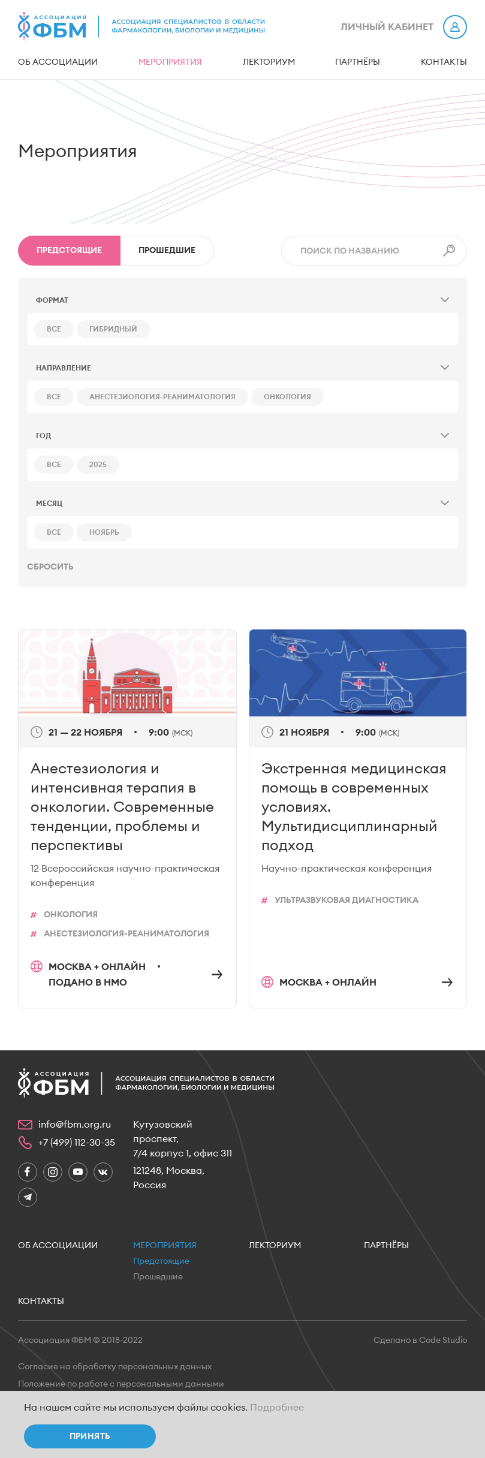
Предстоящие (161, 1261)
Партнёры (357, 62)
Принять (90, 1436)
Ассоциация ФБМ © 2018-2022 (80, 1340)
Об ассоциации (58, 62)
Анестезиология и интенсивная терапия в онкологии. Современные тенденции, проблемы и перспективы (122, 807)
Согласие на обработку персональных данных (115, 1367)
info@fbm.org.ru (74, 1124)
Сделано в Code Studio (420, 1340)
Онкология (287, 396)
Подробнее (277, 1407)
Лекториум (269, 62)
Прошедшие (166, 250)
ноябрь (104, 532)
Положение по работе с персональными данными (121, 1384)
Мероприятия (170, 62)
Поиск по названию (349, 251)
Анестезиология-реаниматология (162, 396)
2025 (98, 464)
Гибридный (113, 329)
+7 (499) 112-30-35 (76, 1142)
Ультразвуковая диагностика (346, 900)
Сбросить (50, 567)
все (54, 329)
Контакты (444, 62)
